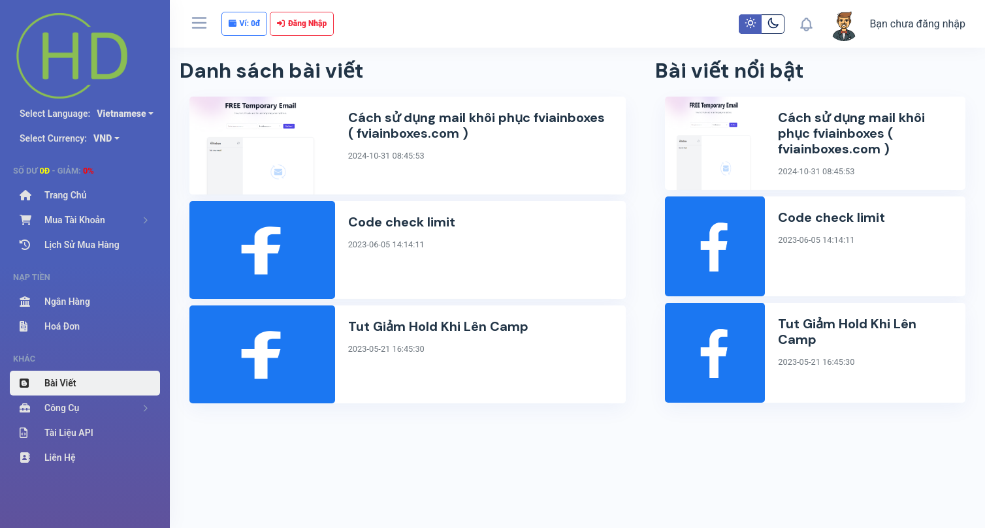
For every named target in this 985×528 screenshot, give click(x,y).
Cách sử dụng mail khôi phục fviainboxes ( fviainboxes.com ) (476, 125)
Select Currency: (66, 138)
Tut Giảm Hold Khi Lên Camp (438, 326)
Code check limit (401, 221)
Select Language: (83, 113)
